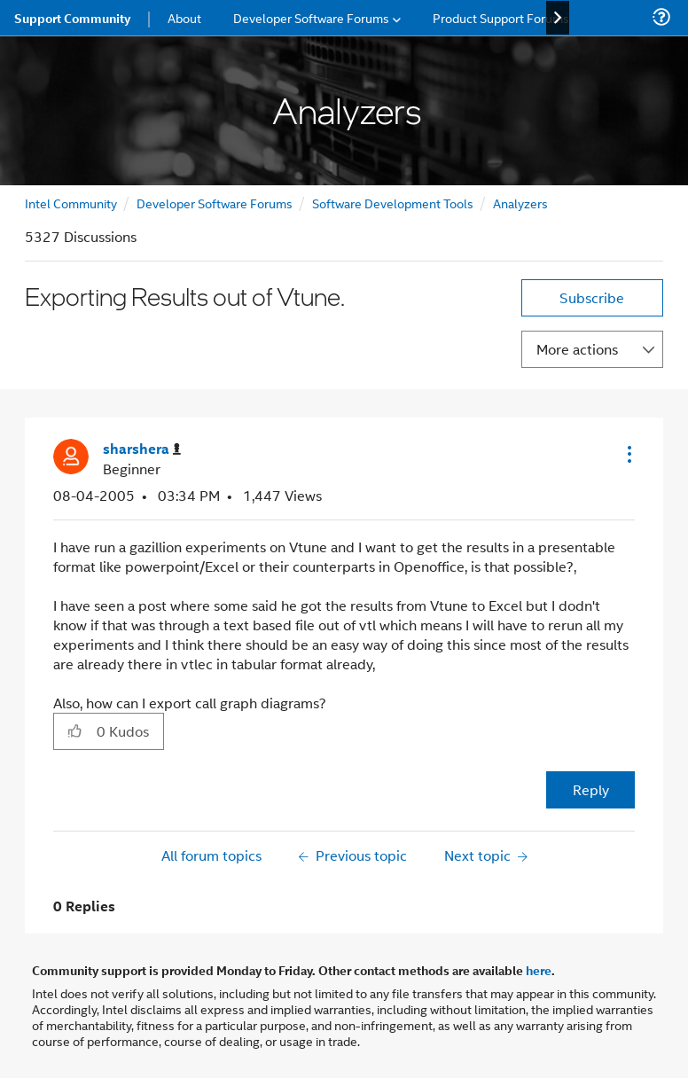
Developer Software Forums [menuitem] (311, 17)
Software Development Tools (392, 202)
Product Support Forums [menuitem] (501, 17)
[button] (627, 454)
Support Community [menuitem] (72, 17)
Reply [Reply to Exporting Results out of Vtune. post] (591, 789)
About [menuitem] (184, 17)
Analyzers (520, 202)
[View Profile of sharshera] (142, 449)
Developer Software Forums (215, 202)
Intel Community (71, 202)
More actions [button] (577, 349)
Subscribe (591, 297)
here (538, 970)
